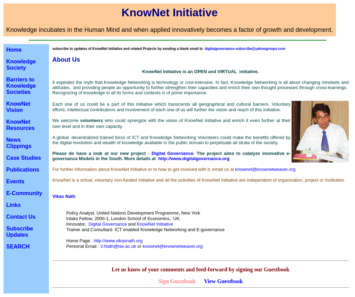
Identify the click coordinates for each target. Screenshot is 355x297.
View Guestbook (223, 281)
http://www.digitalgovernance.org (194, 158)
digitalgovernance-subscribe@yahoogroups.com (245, 49)
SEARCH (18, 247)
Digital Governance (172, 153)
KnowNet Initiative (155, 224)
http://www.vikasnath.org (118, 240)
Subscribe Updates (19, 232)
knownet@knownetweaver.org (265, 169)
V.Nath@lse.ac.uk (118, 246)
